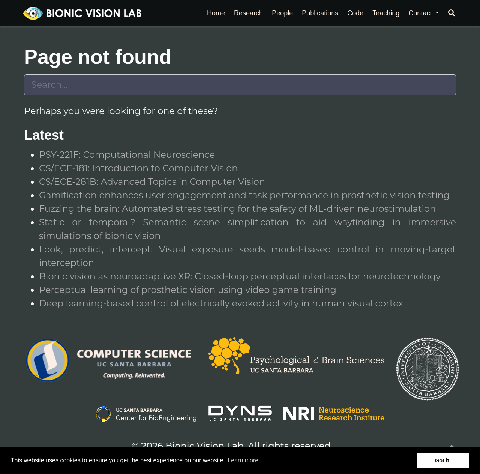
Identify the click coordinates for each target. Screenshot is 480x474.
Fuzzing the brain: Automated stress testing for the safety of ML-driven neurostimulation (237, 208)
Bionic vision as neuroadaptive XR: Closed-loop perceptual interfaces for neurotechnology (240, 276)
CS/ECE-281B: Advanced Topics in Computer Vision (152, 181)
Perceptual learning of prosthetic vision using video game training (187, 289)
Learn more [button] (243, 460)
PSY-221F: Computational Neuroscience (127, 154)
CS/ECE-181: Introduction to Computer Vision (138, 168)
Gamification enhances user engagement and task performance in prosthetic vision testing (244, 195)
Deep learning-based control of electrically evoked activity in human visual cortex (221, 303)
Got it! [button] (443, 461)
